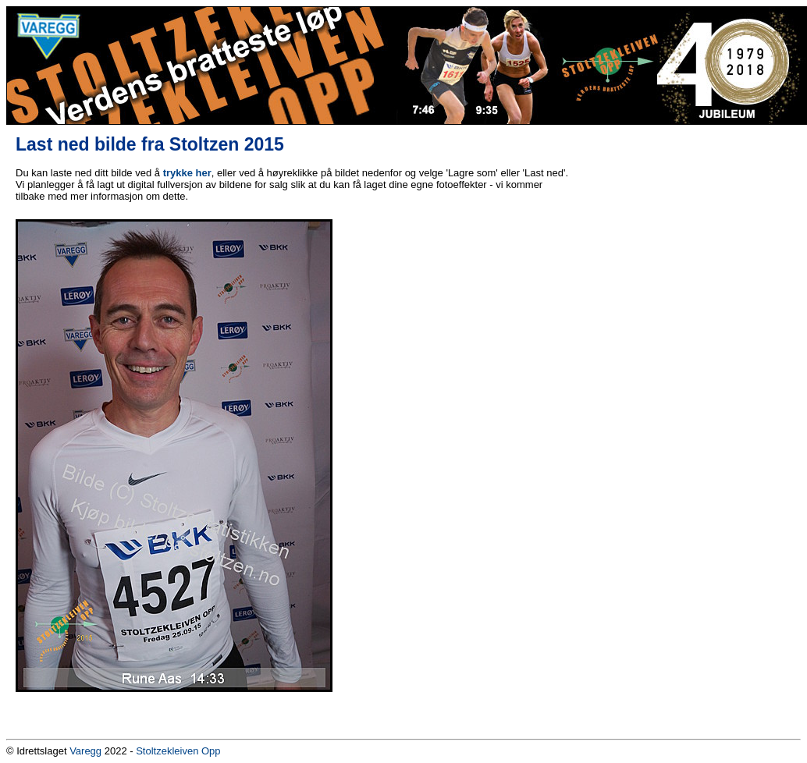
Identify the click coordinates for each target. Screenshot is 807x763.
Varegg (85, 751)
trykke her (187, 173)
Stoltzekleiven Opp (178, 751)
